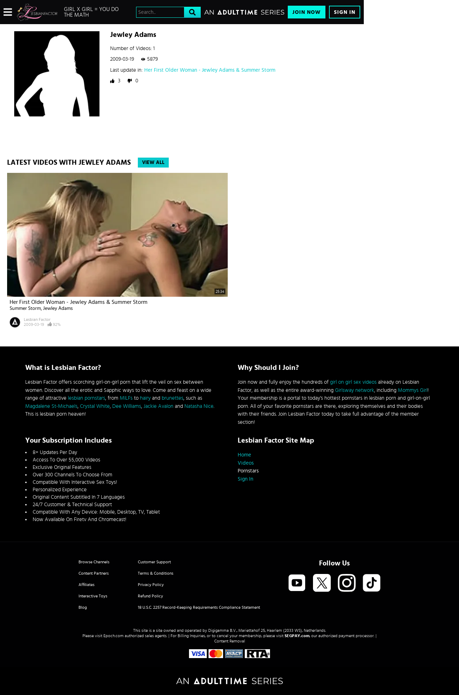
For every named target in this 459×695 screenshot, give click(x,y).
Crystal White (95, 406)
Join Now (306, 12)
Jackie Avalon (158, 406)
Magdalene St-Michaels (51, 406)
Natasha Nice (199, 406)
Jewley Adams (58, 308)
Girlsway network (354, 390)
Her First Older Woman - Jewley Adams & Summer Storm (209, 70)
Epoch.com (113, 636)
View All (153, 162)
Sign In (344, 12)
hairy (145, 398)
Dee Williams (126, 406)
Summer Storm (25, 308)
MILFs (126, 398)
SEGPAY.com (297, 636)
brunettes (172, 398)
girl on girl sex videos (353, 382)
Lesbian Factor (37, 319)
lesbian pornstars (86, 398)
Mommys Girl (412, 390)
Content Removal (229, 641)
